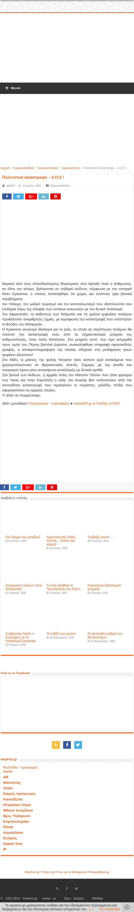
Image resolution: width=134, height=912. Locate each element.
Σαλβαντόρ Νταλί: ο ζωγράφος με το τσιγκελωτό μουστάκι (21, 637)
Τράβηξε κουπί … (101, 537)
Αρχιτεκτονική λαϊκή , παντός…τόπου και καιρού (61, 540)
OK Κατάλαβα (109, 909)
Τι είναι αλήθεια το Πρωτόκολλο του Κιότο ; (64, 587)
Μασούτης (12, 782)
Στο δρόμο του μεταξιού (23, 537)
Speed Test (12, 843)
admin (11, 185)
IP (5, 849)
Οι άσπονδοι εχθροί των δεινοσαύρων (105, 635)
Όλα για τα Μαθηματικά (73, 872)
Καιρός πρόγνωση (19, 794)
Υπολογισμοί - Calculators (48, 403)
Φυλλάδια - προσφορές (20, 767)
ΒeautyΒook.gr (100, 872)
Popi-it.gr (48, 872)
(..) (91, 909)
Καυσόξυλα (13, 799)
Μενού (12, 88)
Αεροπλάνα (13, 832)
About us (49, 898)
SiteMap (97, 898)
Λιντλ (7, 771)
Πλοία (8, 827)
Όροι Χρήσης (74, 898)
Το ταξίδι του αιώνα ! (61, 634)
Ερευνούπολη (71, 168)
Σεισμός (10, 838)
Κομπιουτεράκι (16, 821)
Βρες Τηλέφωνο (16, 816)
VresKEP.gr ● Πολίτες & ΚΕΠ (97, 403)
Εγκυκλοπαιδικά (48, 168)
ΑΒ (5, 777)
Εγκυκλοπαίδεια (23, 168)
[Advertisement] (67, 48)
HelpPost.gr (32, 872)
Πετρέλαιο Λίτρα (17, 805)
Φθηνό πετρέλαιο (18, 810)
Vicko (8, 788)
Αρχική (5, 168)
